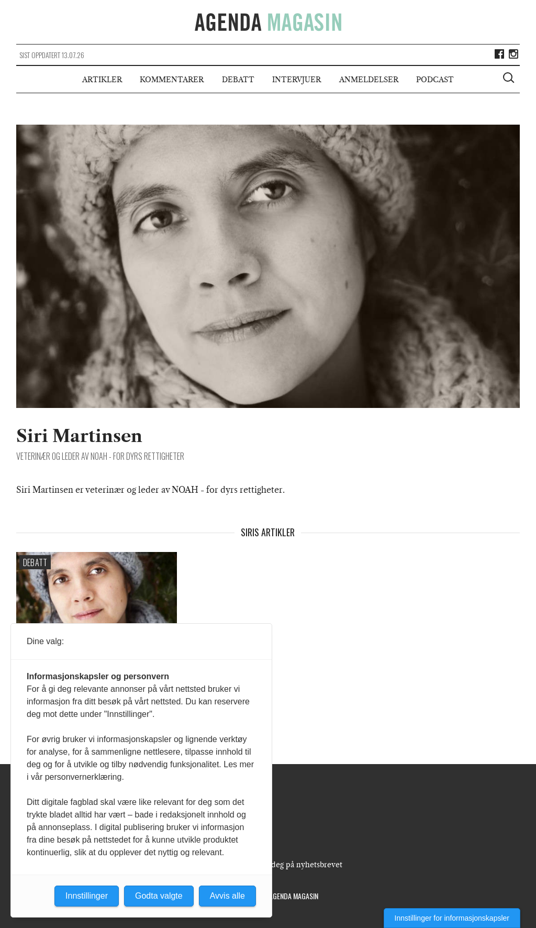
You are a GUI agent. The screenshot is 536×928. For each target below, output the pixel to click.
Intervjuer (296, 79)
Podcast (435, 79)
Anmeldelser (368, 79)
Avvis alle (227, 895)
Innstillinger (86, 895)
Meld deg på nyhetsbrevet (296, 864)
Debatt (238, 79)
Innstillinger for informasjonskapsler (452, 918)
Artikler (102, 79)
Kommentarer (172, 79)
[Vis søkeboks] (510, 79)
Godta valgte (159, 895)
